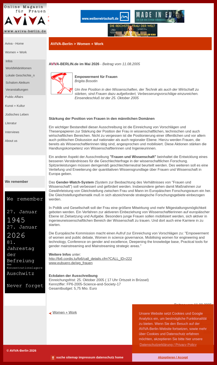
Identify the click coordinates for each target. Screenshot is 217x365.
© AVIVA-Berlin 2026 (21, 350)
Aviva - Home (14, 43)
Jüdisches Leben (16, 114)
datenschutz (105, 357)
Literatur (10, 123)
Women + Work (15, 52)
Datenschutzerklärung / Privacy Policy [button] (168, 345)
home (119, 357)
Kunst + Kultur (14, 105)
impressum (87, 357)
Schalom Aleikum (17, 82)
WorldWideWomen (18, 68)
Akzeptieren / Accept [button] (173, 357)
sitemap (72, 357)
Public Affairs (13, 97)
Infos (9, 61)
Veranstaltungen (16, 89)
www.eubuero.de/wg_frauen (71, 263)
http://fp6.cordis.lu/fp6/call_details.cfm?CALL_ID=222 (90, 259)
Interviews (11, 132)
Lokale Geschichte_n (20, 75)
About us (10, 140)
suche (60, 357)
